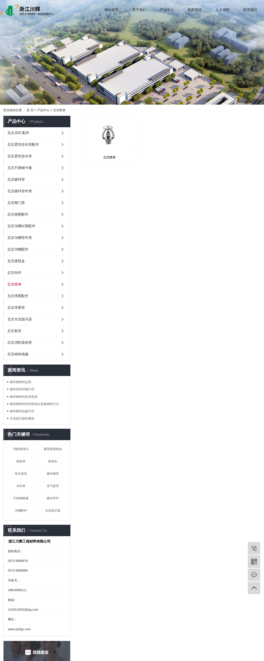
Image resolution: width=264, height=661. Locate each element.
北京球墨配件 (17, 296)
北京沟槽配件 (17, 249)
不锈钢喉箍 (21, 498)
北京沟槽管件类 (19, 238)
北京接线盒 (16, 261)
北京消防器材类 (19, 342)
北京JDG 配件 (18, 133)
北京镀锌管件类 (19, 191)
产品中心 (167, 10)
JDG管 (21, 486)
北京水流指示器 (19, 319)
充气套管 (53, 486)
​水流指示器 (52, 510)
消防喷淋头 (21, 449)
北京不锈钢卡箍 (19, 168)
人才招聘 (222, 10)
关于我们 (139, 10)
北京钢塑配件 (17, 214)
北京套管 (14, 331)
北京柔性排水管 (19, 156)
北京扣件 (14, 272)
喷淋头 (52, 461)
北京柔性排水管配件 (23, 144)
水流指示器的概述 (22, 418)
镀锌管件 (53, 498)
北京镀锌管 (16, 179)
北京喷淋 (59, 110)
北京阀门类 (16, 203)
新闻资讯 (195, 10)
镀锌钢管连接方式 (22, 411)
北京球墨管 (16, 307)
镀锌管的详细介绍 (22, 389)
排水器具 (21, 473)
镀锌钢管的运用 (20, 382)
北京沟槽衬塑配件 (21, 226)
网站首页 (111, 10)
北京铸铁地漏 (17, 354)
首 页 (30, 110)
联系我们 (250, 10)
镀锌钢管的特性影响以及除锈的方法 (34, 404)
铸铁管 (21, 461)
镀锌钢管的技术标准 (23, 396)
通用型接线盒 (53, 449)
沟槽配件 (21, 510)
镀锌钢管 (53, 473)
